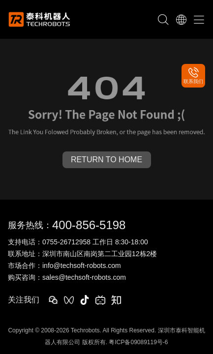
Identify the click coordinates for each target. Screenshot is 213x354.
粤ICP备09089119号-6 (138, 342)
